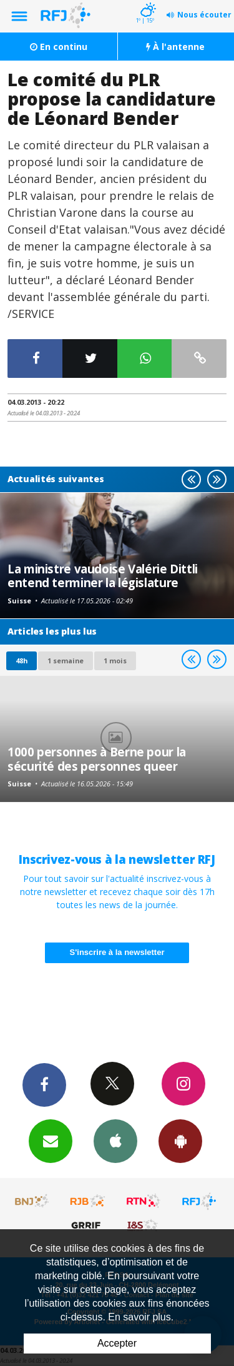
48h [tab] (21, 660)
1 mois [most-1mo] (115, 660)
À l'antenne (175, 46)
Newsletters (50, 1140)
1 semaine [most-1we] (65, 660)
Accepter (117, 1343)
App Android (180, 1140)
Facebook (44, 1084)
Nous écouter (204, 14)
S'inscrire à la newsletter (117, 952)
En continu (58, 46)
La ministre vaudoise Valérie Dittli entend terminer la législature (102, 575)
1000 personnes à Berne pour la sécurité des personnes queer (96, 758)
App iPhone (115, 1140)
